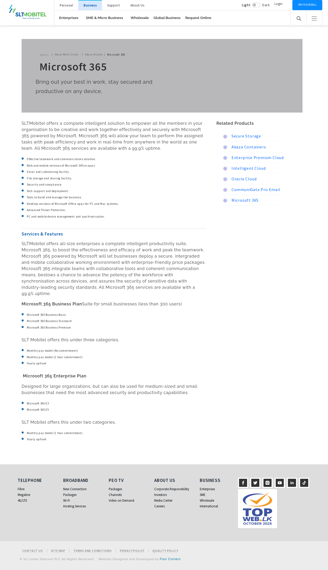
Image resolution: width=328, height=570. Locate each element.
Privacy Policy (132, 551)
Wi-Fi (66, 500)
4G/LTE (22, 500)
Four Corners (170, 559)
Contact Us (32, 551)
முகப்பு (44, 54)
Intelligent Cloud (244, 168)
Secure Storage (242, 136)
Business (90, 5)
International (209, 506)
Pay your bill (307, 4)
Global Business (167, 18)
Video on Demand (121, 500)
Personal (66, 5)
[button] (314, 17)
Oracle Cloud (239, 179)
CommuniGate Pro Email (251, 190)
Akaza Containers (244, 147)
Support (113, 5)
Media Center (163, 500)
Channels (115, 495)
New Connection (75, 489)
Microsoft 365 (241, 200)
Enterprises (69, 18)
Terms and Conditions (92, 551)
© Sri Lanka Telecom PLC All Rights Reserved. (57, 559)
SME (202, 495)
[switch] (256, 5)
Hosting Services (74, 506)
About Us (137, 5)
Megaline (24, 495)
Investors (160, 495)
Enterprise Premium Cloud (253, 158)
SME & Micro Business (104, 18)
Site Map (58, 551)
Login (278, 4)
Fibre (21, 489)
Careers (159, 506)
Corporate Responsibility (171, 489)
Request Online (198, 18)
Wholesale (140, 18)
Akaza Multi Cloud (66, 54)
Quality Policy (165, 551)
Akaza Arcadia (94, 54)
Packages (69, 495)
